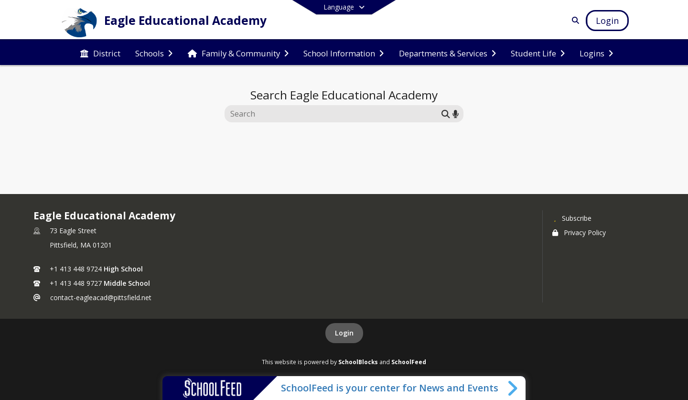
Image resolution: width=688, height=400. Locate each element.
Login (344, 332)
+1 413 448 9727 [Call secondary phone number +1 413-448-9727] (76, 283)
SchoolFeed (408, 362)
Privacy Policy (579, 232)
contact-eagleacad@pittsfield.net (100, 297)
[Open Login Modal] (607, 20)
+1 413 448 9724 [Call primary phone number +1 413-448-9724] (76, 268)
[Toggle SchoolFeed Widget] (513, 388)
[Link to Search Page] (573, 20)
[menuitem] (100, 52)
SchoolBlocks (358, 362)
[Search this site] (334, 114)
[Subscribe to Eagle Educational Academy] (571, 218)
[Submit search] (445, 113)
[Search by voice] (455, 113)
